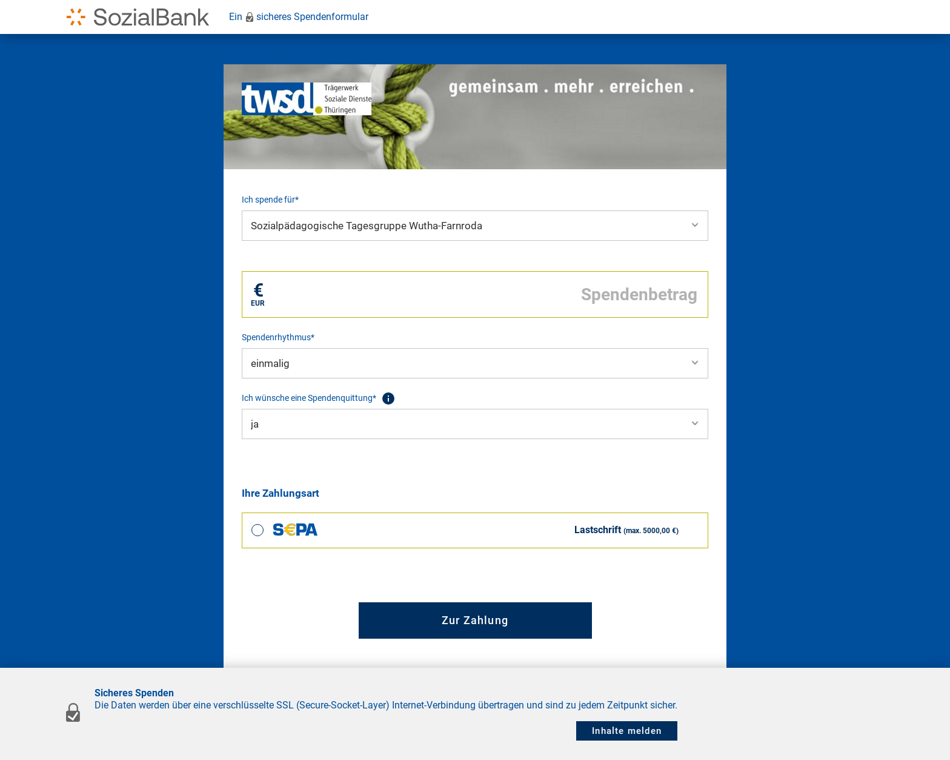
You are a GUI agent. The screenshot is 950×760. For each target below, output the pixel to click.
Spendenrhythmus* (278, 337)
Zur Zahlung (475, 620)
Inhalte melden (627, 730)
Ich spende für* (270, 199)
